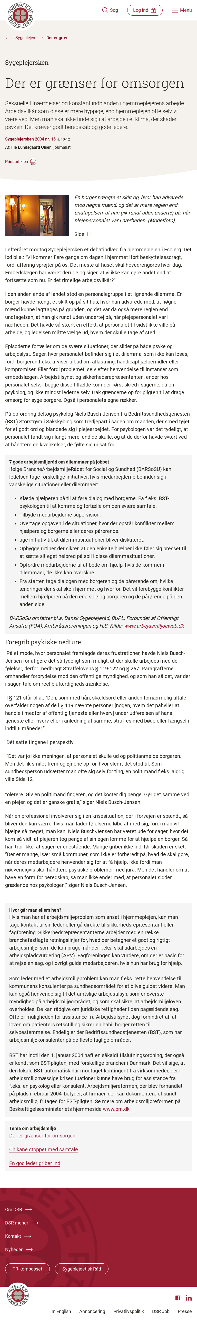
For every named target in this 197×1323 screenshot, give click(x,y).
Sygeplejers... (27, 37)
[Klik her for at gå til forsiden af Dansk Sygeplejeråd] (53, 10)
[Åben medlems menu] (144, 10)
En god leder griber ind (34, 1163)
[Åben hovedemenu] (182, 10)
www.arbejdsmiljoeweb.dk (154, 626)
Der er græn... (59, 37)
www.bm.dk (116, 1109)
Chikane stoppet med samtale (43, 1149)
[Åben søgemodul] (109, 10)
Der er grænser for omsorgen (42, 1136)
